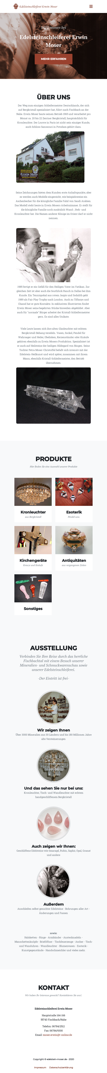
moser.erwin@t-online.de (57, 1034)
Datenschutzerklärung (61, 1067)
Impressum (40, 1067)
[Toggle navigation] (90, 6)
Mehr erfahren (53, 59)
